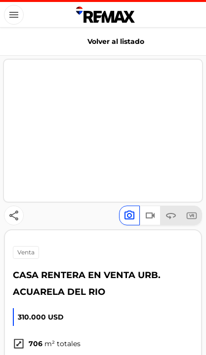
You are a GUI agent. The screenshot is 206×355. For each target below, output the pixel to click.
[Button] (14, 15)
